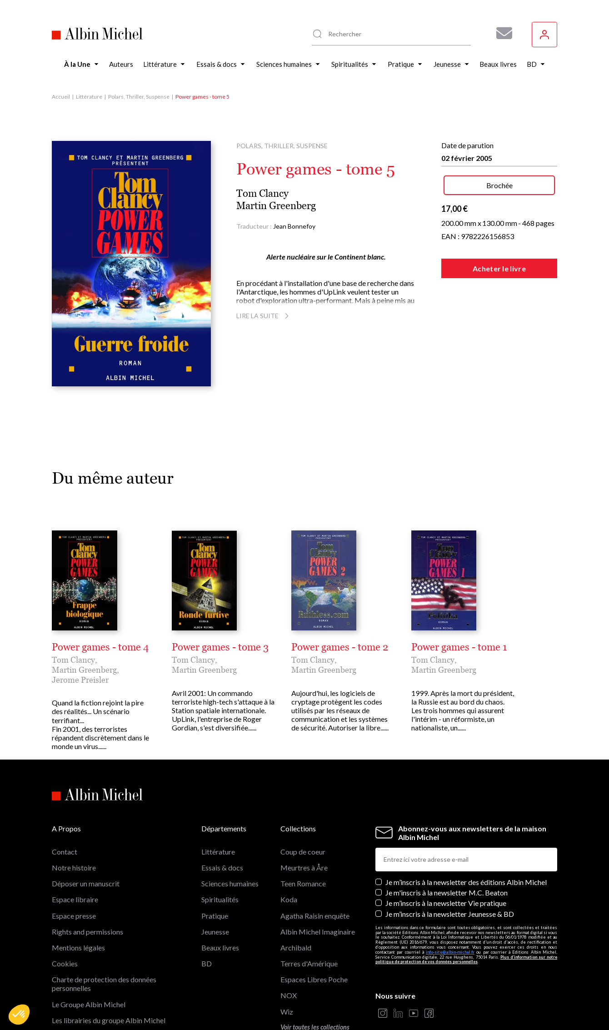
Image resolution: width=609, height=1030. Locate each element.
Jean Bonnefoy (294, 226)
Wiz (286, 1011)
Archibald (295, 947)
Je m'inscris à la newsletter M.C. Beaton (446, 892)
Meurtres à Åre (304, 867)
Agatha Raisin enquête (314, 915)
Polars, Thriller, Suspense (139, 96)
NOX (288, 995)
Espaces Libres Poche (314, 979)
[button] (19, 1014)
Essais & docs (222, 867)
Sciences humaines (230, 883)
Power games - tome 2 (339, 647)
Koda (288, 899)
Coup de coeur (302, 851)
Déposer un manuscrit (86, 883)
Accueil (61, 96)
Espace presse (74, 915)
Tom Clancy (262, 193)
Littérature (89, 96)
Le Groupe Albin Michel (88, 1004)
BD (206, 963)
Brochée (499, 185)
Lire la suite (263, 316)
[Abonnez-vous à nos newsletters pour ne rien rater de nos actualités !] (500, 33)
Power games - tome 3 (220, 647)
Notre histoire (74, 867)
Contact (64, 851)
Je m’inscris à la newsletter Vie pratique (445, 903)
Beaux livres (220, 947)
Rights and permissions (87, 931)
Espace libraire (75, 899)
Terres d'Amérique (309, 963)
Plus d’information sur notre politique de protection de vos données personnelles (466, 960)
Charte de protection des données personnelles (104, 983)
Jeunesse (215, 931)
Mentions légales (78, 947)
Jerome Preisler (80, 680)
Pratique (214, 915)
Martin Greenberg (276, 206)
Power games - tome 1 (459, 647)
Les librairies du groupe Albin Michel (108, 1020)
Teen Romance (303, 883)
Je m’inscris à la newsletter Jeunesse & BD (449, 914)
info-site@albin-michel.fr (450, 952)
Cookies (65, 963)
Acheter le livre (499, 268)
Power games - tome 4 (100, 647)
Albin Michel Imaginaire (317, 931)
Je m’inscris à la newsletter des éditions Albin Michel (466, 882)
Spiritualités (220, 899)
